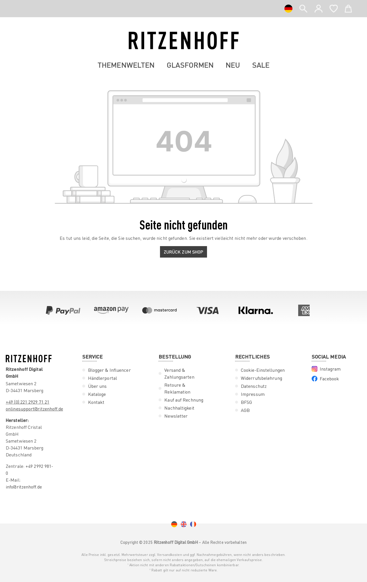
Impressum (253, 394)
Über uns (97, 386)
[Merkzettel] (333, 7)
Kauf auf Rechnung (183, 400)
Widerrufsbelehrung (261, 378)
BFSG (246, 402)
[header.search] (303, 7)
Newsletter (176, 416)
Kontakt (96, 402)
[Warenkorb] (348, 7)
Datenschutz (254, 386)
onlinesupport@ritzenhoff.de (34, 409)
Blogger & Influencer (109, 370)
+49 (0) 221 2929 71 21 (27, 402)
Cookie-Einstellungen (263, 370)
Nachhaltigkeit (179, 408)
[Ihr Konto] (319, 9)
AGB (245, 410)
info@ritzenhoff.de (24, 487)
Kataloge (97, 394)
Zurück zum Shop (184, 251)
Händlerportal (102, 378)
